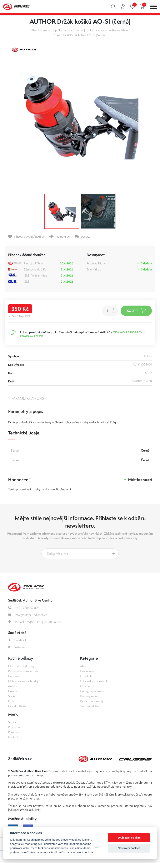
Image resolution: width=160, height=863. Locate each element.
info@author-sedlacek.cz (27, 615)
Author (12, 686)
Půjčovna (14, 727)
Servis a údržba (89, 706)
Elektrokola (87, 671)
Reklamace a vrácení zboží (24, 671)
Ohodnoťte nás (18, 706)
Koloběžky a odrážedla (94, 681)
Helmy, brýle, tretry (92, 691)
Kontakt (13, 737)
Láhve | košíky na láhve (90, 30)
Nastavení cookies (129, 848)
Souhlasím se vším (129, 837)
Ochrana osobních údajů (24, 681)
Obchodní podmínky (21, 666)
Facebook (17, 640)
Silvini (11, 696)
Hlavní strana (39, 30)
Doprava (13, 676)
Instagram (17, 647)
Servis (12, 722)
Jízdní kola (86, 676)
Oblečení (86, 686)
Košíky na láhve (118, 30)
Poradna (13, 732)
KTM (11, 701)
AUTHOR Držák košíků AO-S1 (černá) (81, 35)
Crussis (12, 691)
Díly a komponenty (92, 701)
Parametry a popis (27, 398)
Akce (83, 666)
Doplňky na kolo (61, 30)
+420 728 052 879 (23, 608)
